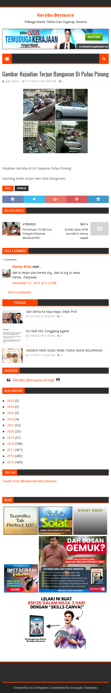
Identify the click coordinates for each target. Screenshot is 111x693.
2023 (11, 413)
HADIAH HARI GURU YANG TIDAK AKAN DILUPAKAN (64, 350)
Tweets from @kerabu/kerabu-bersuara (29, 481)
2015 (11, 462)
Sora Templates (38, 687)
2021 (11, 425)
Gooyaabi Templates (84, 687)
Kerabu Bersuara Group (33, 380)
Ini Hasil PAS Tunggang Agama (47, 331)
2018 (11, 444)
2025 (11, 401)
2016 (11, 456)
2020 (11, 431)
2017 (11, 450)
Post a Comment (19, 292)
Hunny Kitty (21, 266)
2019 (11, 437)
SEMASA (21, 188)
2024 (11, 407)
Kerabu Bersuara (55, 15)
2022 (11, 419)
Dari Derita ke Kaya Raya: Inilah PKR (51, 311)
